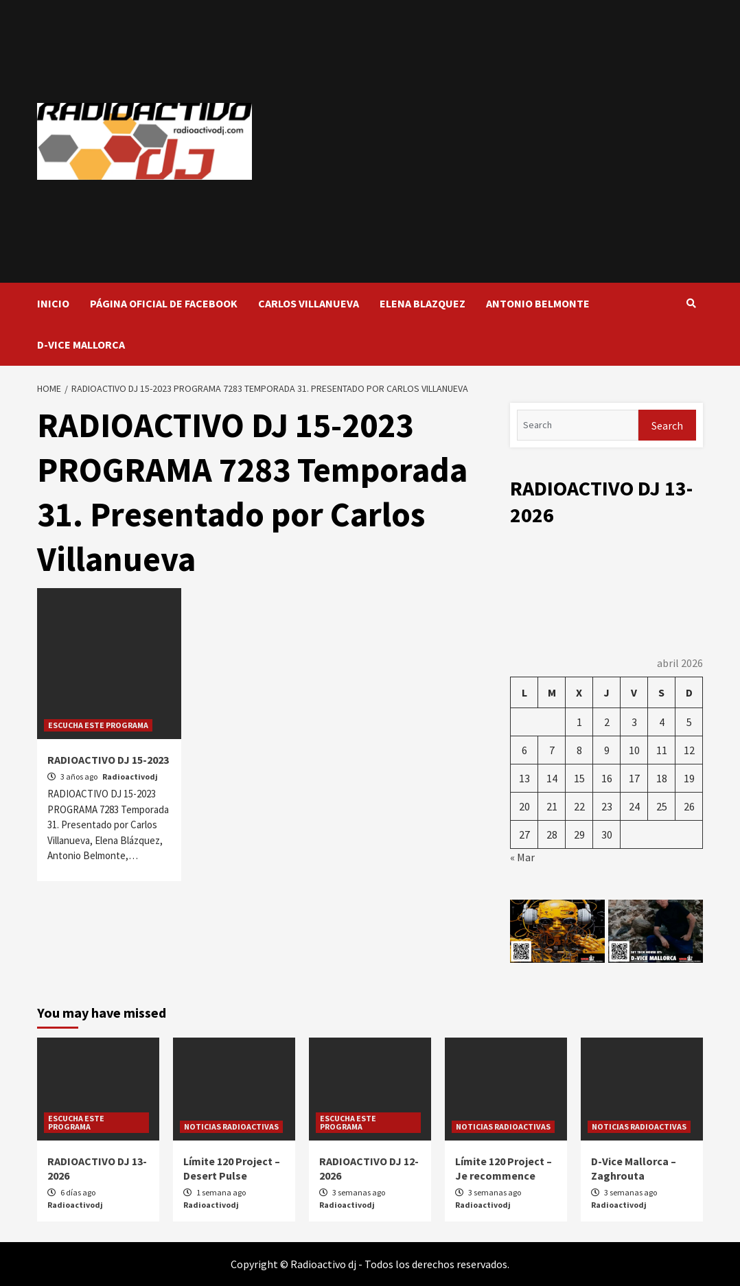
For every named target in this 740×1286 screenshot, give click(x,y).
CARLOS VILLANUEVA (308, 303)
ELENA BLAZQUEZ (422, 303)
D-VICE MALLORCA (81, 344)
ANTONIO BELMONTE (538, 303)
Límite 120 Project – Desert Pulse (231, 1168)
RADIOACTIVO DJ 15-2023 (108, 760)
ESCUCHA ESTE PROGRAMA (98, 725)
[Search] (577, 425)
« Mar (522, 857)
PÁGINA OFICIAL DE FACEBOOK (164, 303)
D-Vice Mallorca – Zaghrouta (633, 1168)
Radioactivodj (130, 776)
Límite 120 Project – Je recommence (503, 1168)
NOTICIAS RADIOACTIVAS (231, 1126)
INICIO (53, 303)
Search (667, 425)
